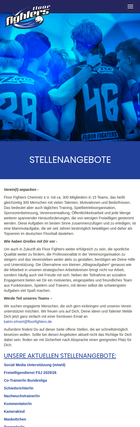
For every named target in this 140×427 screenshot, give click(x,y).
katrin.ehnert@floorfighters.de (28, 322)
